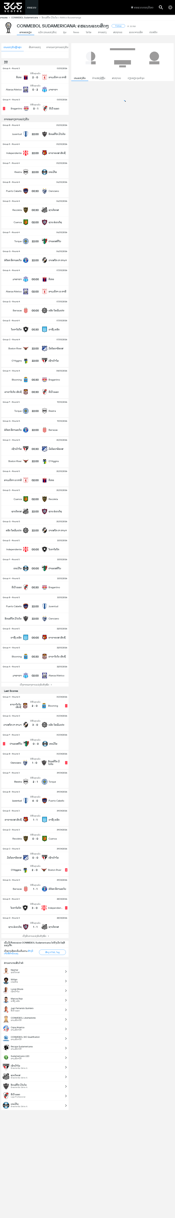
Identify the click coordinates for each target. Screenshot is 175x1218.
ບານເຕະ (5, 17)
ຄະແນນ (31, 7)
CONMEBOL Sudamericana (26, 17)
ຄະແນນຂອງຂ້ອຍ (142, 7)
